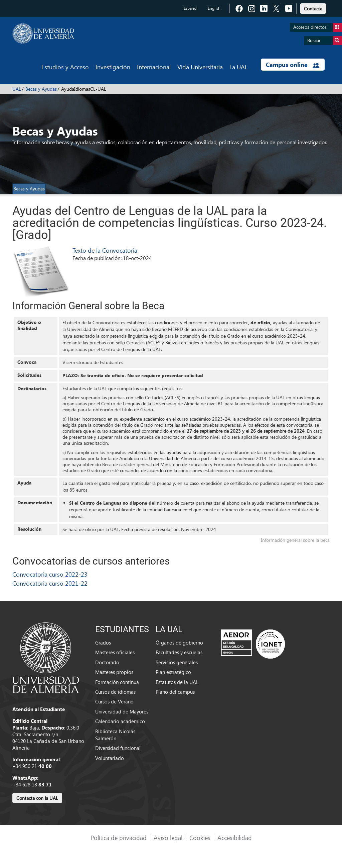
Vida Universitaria (200, 67)
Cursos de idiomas (115, 691)
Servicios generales (177, 662)
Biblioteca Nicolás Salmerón (115, 735)
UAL (16, 89)
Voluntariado (109, 758)
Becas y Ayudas (41, 89)
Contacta (313, 8)
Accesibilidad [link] (234, 837)
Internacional (154, 67)
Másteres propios (114, 672)
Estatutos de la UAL (177, 682)
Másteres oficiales (115, 652)
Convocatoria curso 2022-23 (50, 574)
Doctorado (107, 662)
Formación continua (117, 682)
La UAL (238, 67)
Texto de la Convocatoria (104, 250)
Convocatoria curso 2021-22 (50, 583)
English (214, 8)
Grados (103, 642)
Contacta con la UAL (37, 798)
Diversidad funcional (118, 748)
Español (190, 8)
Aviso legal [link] (168, 837)
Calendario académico (120, 721)
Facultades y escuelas (179, 652)
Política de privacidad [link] (119, 837)
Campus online (293, 65)
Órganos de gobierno (179, 642)
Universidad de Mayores (121, 711)
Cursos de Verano (114, 701)
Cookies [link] (199, 837)
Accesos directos (317, 27)
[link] (313, 7)
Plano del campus (175, 691)
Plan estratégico (173, 672)
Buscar (324, 40)
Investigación (113, 67)
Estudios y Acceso (65, 67)
